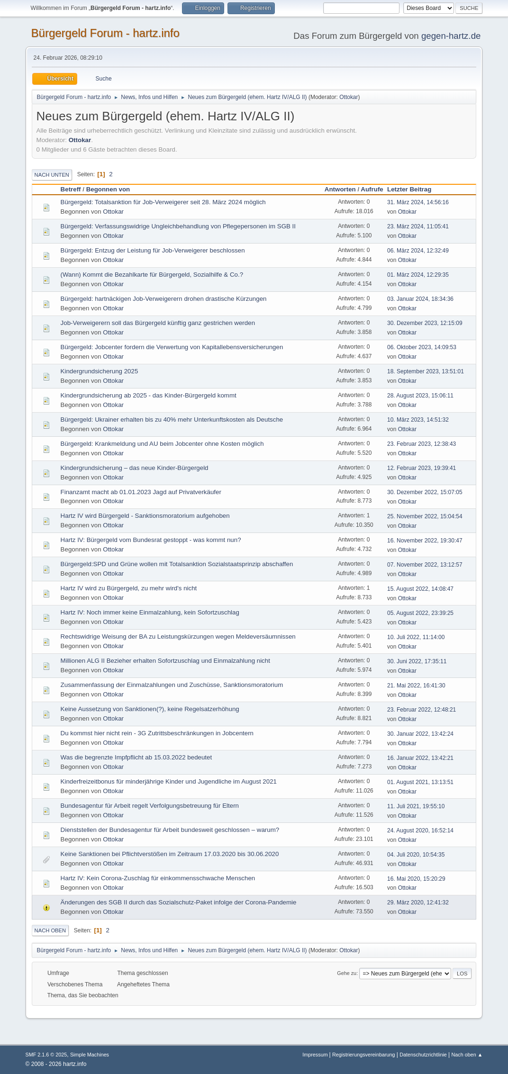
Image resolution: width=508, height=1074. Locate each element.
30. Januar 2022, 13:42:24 (420, 734)
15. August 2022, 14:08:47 (420, 589)
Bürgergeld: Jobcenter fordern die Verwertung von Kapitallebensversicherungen (172, 347)
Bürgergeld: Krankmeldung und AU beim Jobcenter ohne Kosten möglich (162, 443)
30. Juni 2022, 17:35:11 (416, 661)
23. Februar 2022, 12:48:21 (421, 709)
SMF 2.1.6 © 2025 (46, 1054)
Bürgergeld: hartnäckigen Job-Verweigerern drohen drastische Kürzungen (164, 298)
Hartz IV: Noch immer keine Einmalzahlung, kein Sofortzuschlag (150, 612)
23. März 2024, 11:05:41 (418, 226)
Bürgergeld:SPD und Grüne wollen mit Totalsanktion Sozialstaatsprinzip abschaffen (177, 564)
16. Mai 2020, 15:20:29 (416, 878)
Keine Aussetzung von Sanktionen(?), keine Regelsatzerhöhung (150, 709)
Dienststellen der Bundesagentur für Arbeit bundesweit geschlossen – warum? (170, 829)
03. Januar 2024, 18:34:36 (420, 299)
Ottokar (348, 97)
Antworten (340, 189)
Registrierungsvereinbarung (363, 1054)
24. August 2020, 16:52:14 (420, 830)
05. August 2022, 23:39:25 (420, 613)
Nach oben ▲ (467, 1054)
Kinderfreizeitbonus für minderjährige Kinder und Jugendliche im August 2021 (169, 781)
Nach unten (52, 175)
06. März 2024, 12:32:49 (418, 250)
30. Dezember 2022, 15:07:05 (425, 492)
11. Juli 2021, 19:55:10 (415, 806)
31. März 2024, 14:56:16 (418, 202)
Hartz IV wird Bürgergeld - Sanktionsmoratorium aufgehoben (145, 515)
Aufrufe (372, 189)
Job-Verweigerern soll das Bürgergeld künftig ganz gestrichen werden (158, 322)
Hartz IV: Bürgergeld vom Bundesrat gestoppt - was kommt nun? (151, 539)
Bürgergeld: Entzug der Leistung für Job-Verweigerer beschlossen (153, 250)
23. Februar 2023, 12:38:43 (421, 444)
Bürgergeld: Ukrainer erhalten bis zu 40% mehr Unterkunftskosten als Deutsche (172, 419)
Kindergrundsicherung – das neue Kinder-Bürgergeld (135, 467)
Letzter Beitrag (413, 189)
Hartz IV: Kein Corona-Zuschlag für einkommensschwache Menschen (158, 878)
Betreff (71, 189)
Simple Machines (89, 1054)
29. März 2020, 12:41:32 (418, 902)
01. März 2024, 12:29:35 (418, 274)
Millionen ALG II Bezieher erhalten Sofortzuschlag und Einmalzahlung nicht (165, 660)
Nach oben (50, 930)
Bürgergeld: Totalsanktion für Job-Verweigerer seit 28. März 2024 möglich (163, 202)
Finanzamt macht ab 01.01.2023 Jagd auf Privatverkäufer (141, 492)
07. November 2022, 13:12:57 (425, 564)
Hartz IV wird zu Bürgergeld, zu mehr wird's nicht (129, 588)
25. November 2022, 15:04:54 (425, 516)
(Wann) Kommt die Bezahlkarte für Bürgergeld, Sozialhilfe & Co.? (152, 274)
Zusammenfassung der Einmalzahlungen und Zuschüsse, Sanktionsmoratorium (172, 684)
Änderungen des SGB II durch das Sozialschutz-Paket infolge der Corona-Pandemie (179, 902)
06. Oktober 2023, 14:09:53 (421, 347)
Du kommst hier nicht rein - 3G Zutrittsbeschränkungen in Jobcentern (157, 733)
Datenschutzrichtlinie (422, 1054)
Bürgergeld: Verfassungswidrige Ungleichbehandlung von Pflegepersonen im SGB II (178, 226)
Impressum (315, 1054)
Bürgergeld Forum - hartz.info (105, 33)
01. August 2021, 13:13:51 (420, 782)
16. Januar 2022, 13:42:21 (420, 758)
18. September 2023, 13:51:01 (425, 371)
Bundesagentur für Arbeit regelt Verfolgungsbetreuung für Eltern (150, 805)
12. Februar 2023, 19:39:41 (421, 468)
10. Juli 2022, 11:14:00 (415, 637)
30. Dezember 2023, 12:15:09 (425, 323)
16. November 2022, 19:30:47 (425, 540)
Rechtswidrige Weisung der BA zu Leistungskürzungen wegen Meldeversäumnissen (178, 636)
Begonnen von (108, 189)
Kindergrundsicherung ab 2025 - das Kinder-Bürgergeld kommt (148, 395)
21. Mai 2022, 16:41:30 (416, 685)
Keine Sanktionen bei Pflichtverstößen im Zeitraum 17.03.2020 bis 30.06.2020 (170, 853)
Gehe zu (346, 973)
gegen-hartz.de (451, 36)
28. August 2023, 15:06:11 (420, 395)
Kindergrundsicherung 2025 (99, 371)
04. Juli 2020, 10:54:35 (415, 854)
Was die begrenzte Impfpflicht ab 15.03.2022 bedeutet (136, 757)
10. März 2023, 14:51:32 (418, 419)
